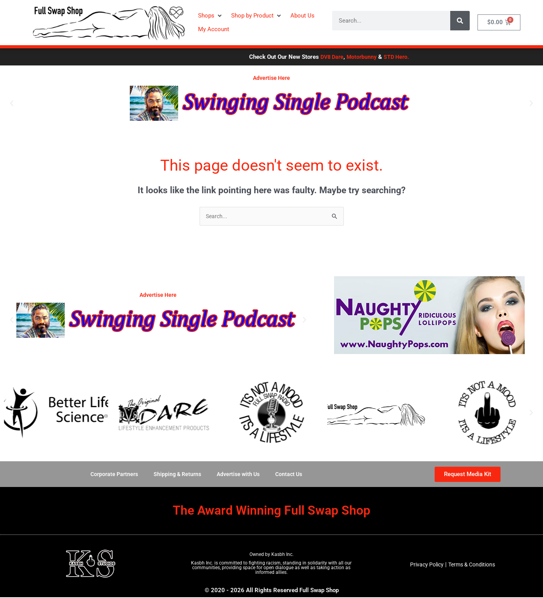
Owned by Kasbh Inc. (271, 555)
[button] (210, 16)
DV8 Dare (375, 56)
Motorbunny (407, 56)
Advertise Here (271, 78)
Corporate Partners (110, 474)
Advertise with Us (239, 474)
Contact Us (292, 474)
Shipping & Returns (175, 474)
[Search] (460, 20)
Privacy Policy (424, 565)
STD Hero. (443, 56)
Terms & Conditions (473, 565)
